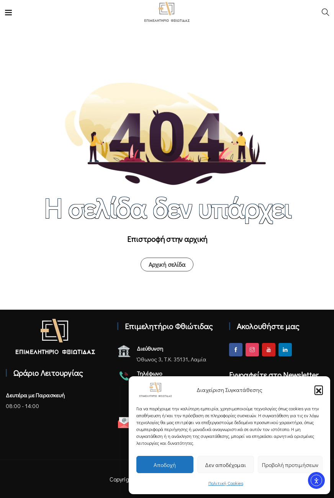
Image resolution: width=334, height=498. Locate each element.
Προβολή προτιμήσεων (290, 465)
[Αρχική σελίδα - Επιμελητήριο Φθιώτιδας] (55, 336)
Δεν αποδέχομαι (225, 465)
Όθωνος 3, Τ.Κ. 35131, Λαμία (171, 359)
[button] (319, 390)
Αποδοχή (165, 465)
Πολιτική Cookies (225, 483)
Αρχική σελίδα (167, 264)
